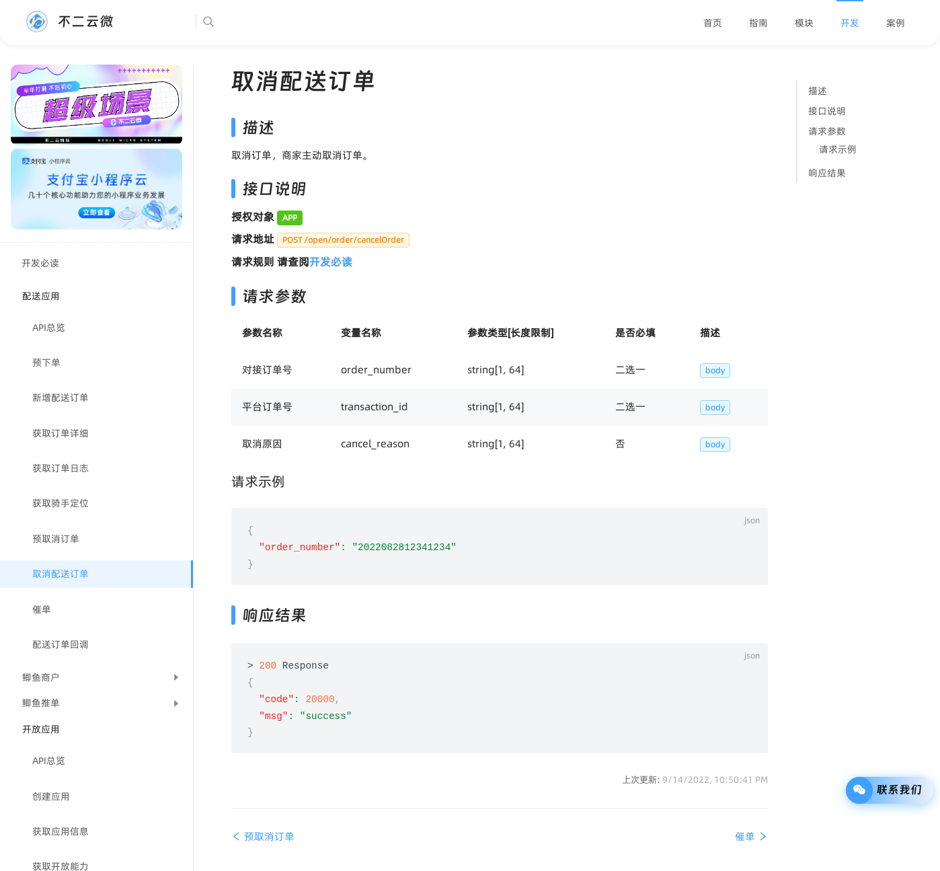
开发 (849, 23)
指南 (758, 23)
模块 (804, 23)
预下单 (46, 362)
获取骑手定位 (60, 503)
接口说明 (827, 111)
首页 (712, 23)
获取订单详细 (60, 433)
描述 (817, 90)
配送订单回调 (60, 644)
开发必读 (40, 263)
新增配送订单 (60, 397)
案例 (895, 23)
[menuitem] (713, 23)
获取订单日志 (60, 468)
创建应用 (51, 796)
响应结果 (827, 172)
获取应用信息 (60, 831)
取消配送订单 (60, 573)
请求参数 (827, 131)
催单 (41, 609)
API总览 (48, 327)
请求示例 (838, 149)
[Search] (249, 22)
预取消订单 (55, 538)
